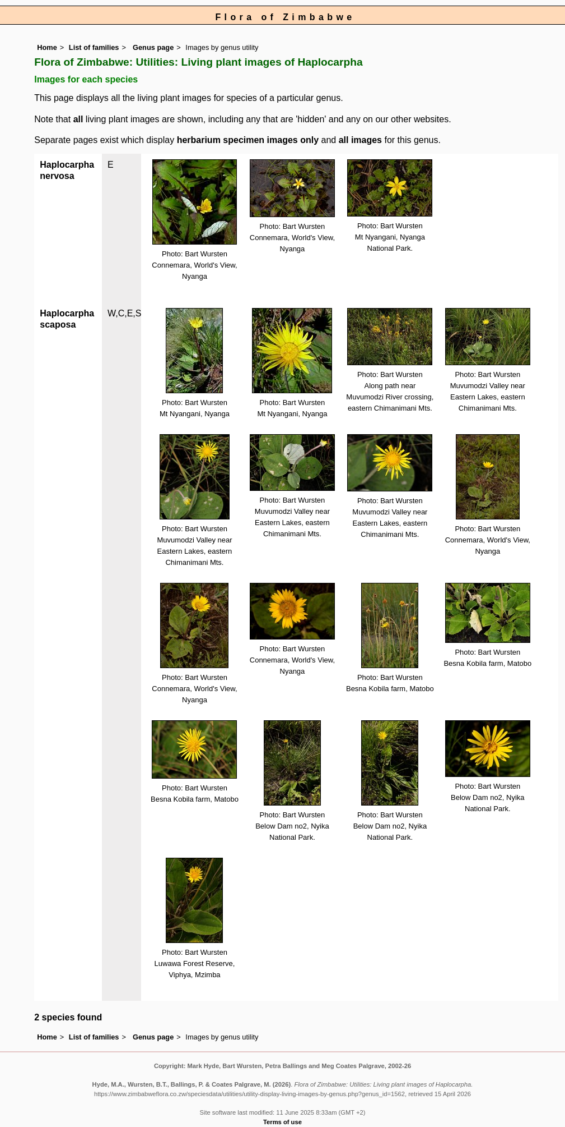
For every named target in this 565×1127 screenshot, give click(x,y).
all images (360, 140)
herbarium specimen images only (248, 140)
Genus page (153, 47)
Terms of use (282, 1122)
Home (47, 47)
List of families (94, 47)
